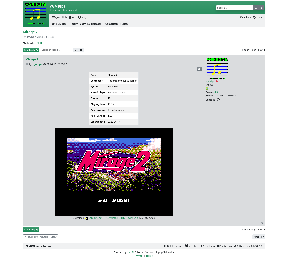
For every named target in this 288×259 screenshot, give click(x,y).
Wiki (72, 17)
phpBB (130, 252)
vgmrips (210, 81)
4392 (216, 92)
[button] (258, 236)
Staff (39, 43)
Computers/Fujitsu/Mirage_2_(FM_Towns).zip (111, 217)
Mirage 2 (30, 31)
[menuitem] (59, 17)
